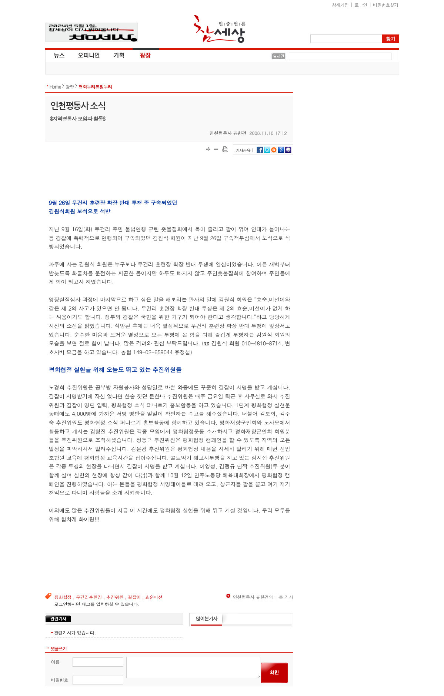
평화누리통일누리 (95, 86)
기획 (119, 55)
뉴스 (58, 55)
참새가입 (340, 4)
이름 (55, 662)
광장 (140, 55)
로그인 (360, 4)
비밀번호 (60, 680)
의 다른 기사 (259, 597)
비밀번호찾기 (385, 4)
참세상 (220, 29)
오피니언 (89, 55)
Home (55, 86)
